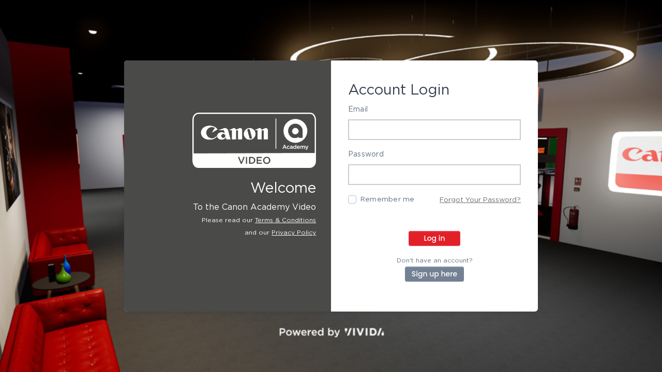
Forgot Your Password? (480, 200)
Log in (434, 238)
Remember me (387, 199)
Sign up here (434, 274)
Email (358, 109)
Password (366, 154)
